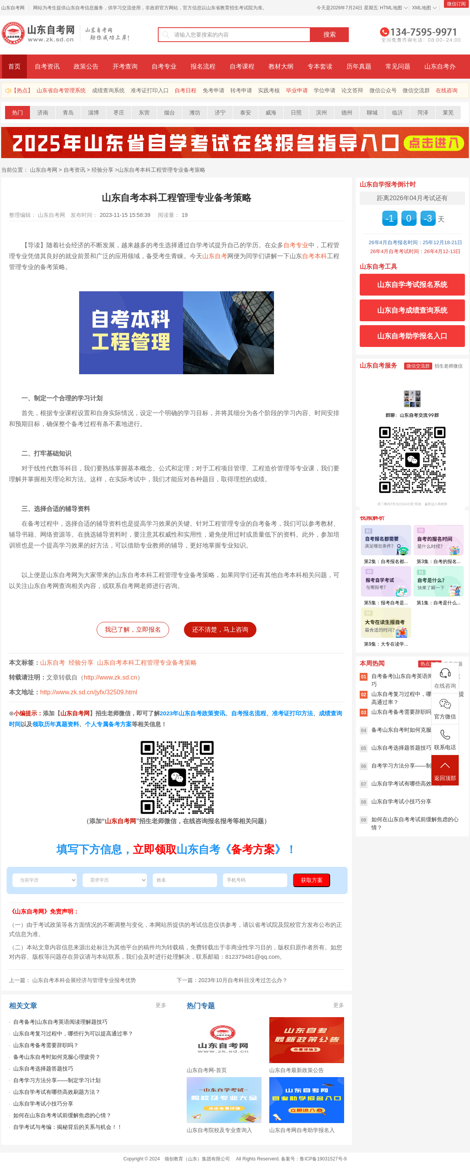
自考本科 (314, 256)
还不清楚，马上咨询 (220, 629)
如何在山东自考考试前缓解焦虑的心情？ (62, 1115)
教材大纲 (281, 66)
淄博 (93, 112)
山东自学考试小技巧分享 (43, 1103)
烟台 (169, 112)
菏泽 (422, 112)
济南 (42, 112)
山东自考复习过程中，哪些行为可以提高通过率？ (73, 1033)
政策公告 (86, 66)
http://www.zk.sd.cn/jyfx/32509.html (88, 692)
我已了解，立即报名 (133, 629)
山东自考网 (13, 8)
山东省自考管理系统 (61, 90)
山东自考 (214, 256)
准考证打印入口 (150, 90)
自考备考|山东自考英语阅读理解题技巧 (60, 1022)
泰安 (245, 112)
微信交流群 (416, 90)
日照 (296, 112)
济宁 (220, 112)
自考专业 (164, 66)
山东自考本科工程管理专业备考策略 (161, 170)
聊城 (372, 112)
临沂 (397, 112)
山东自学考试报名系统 (412, 285)
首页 (14, 66)
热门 (17, 112)
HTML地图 (391, 8)
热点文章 (430, 664)
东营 (144, 112)
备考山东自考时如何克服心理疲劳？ (57, 1057)
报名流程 (203, 66)
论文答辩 (352, 90)
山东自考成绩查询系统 (412, 310)
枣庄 (118, 112)
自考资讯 (47, 66)
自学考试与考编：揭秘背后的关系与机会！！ (67, 1127)
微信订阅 (456, 4)
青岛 (68, 112)
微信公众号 (383, 90)
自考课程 (242, 66)
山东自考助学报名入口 (412, 336)
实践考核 (269, 90)
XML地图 (421, 8)
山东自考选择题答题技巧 (43, 1068)
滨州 (321, 112)
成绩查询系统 (108, 90)
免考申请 (213, 90)
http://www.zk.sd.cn (110, 677)
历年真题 (358, 66)
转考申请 (241, 90)
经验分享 (102, 170)
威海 (270, 112)
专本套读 (319, 66)
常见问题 (397, 66)
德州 (346, 112)
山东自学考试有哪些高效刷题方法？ (57, 1092)
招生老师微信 (449, 366)
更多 (160, 1005)
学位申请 (325, 90)
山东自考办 (440, 66)
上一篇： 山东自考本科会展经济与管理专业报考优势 (72, 980)
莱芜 (448, 112)
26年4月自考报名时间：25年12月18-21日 (415, 242)
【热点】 (22, 90)
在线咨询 (447, 90)
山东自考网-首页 (207, 1070)
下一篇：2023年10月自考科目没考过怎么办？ (232, 980)
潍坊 (194, 112)
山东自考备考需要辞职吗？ (46, 1045)
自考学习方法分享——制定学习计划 (57, 1080)
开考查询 (125, 66)
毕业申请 (297, 90)
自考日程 (185, 90)
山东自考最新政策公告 (296, 1070)
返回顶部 (445, 771)
